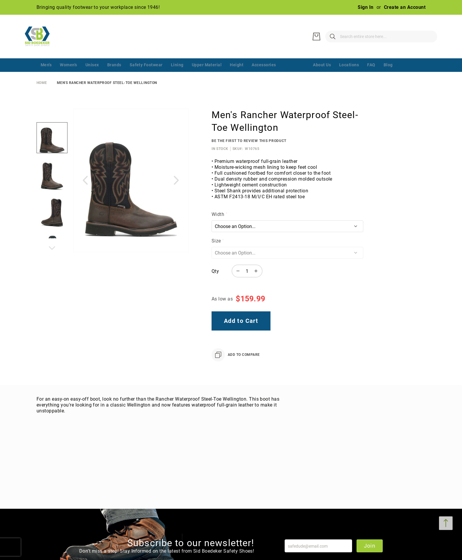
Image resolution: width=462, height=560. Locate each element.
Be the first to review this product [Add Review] (249, 141)
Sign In (365, 7)
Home (42, 83)
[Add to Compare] (236, 354)
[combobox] (352, 36)
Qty (215, 271)
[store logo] (41, 37)
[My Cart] (428, 36)
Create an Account (404, 7)
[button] (85, 180)
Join (369, 546)
